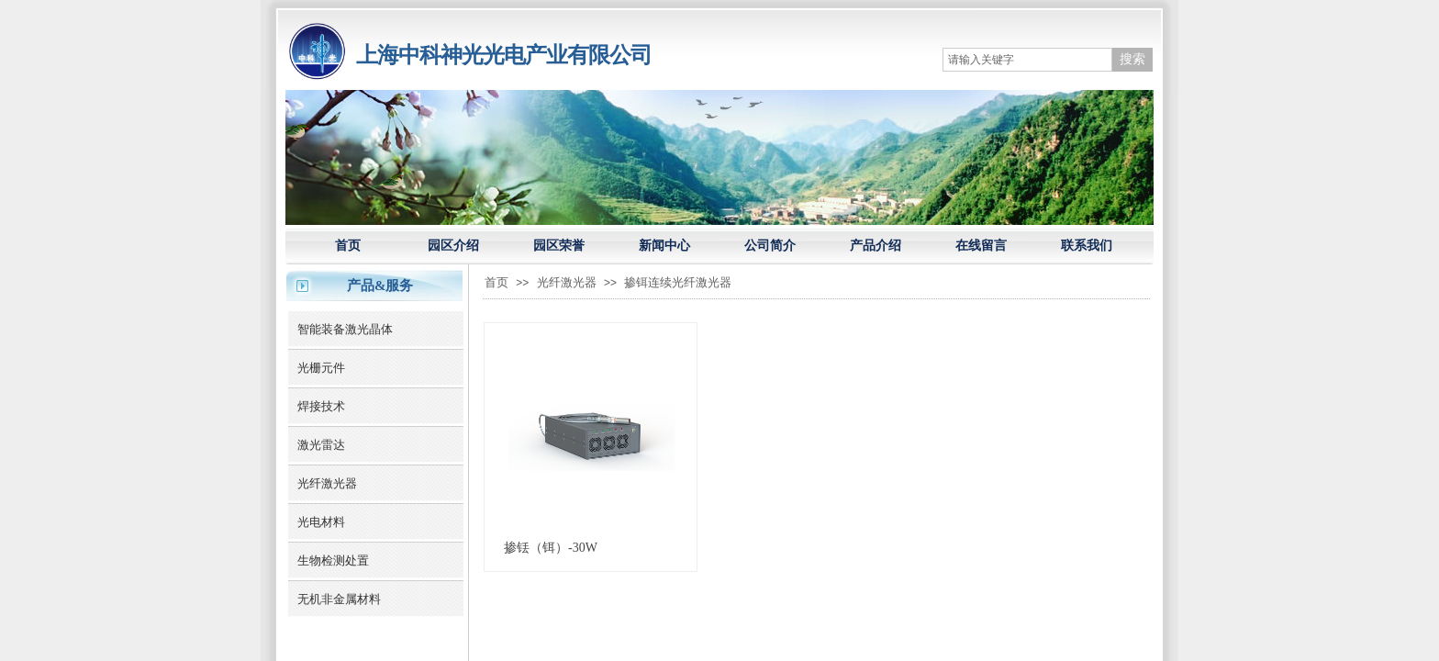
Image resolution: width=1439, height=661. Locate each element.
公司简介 (770, 245)
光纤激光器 (567, 282)
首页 (348, 245)
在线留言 (981, 245)
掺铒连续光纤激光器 (677, 282)
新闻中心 (664, 245)
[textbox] (1027, 60)
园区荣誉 (559, 245)
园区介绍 (453, 245)
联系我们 (1086, 245)
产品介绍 (875, 245)
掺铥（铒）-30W (550, 548)
